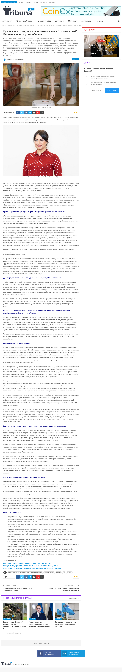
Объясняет (44, 120)
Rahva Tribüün (44, 21)
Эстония (69, 572)
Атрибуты (86, 21)
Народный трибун (24, 21)
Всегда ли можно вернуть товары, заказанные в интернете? (27, 563)
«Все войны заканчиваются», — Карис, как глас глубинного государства (101, 47)
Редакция (28, 2)
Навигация (51, 2)
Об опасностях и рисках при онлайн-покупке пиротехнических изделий (32, 568)
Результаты (96, 90)
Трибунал (7, 21)
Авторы (20, 2)
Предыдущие (8, 633)
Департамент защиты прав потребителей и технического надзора (25, 572)
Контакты (43, 2)
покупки (58, 572)
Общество (75, 59)
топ (64, 572)
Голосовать (111, 90)
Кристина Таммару (49, 572)
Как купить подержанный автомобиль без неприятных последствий (30, 566)
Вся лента (99, 21)
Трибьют (72, 21)
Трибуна (59, 21)
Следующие (19, 633)
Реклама (35, 2)
